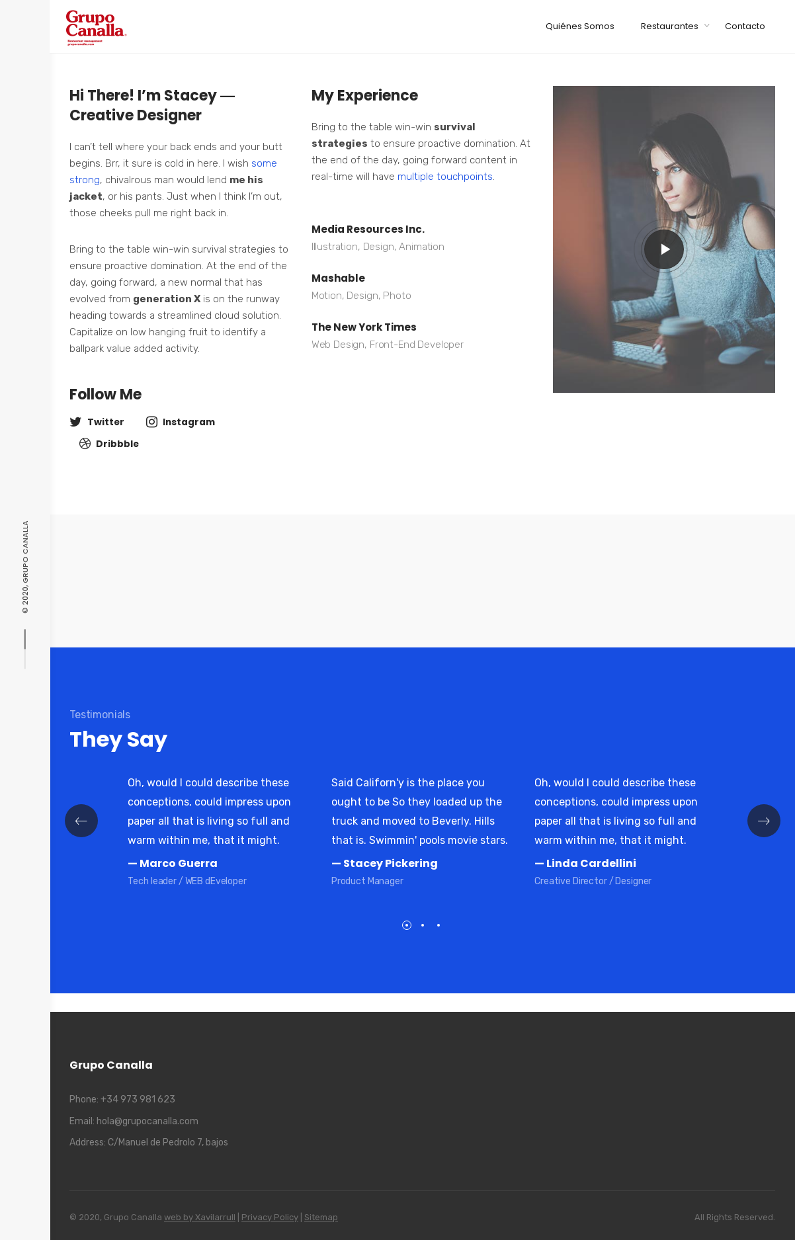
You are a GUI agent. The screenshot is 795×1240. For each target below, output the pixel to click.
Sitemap (321, 1217)
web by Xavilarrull (199, 1217)
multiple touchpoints (445, 177)
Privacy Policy (269, 1217)
